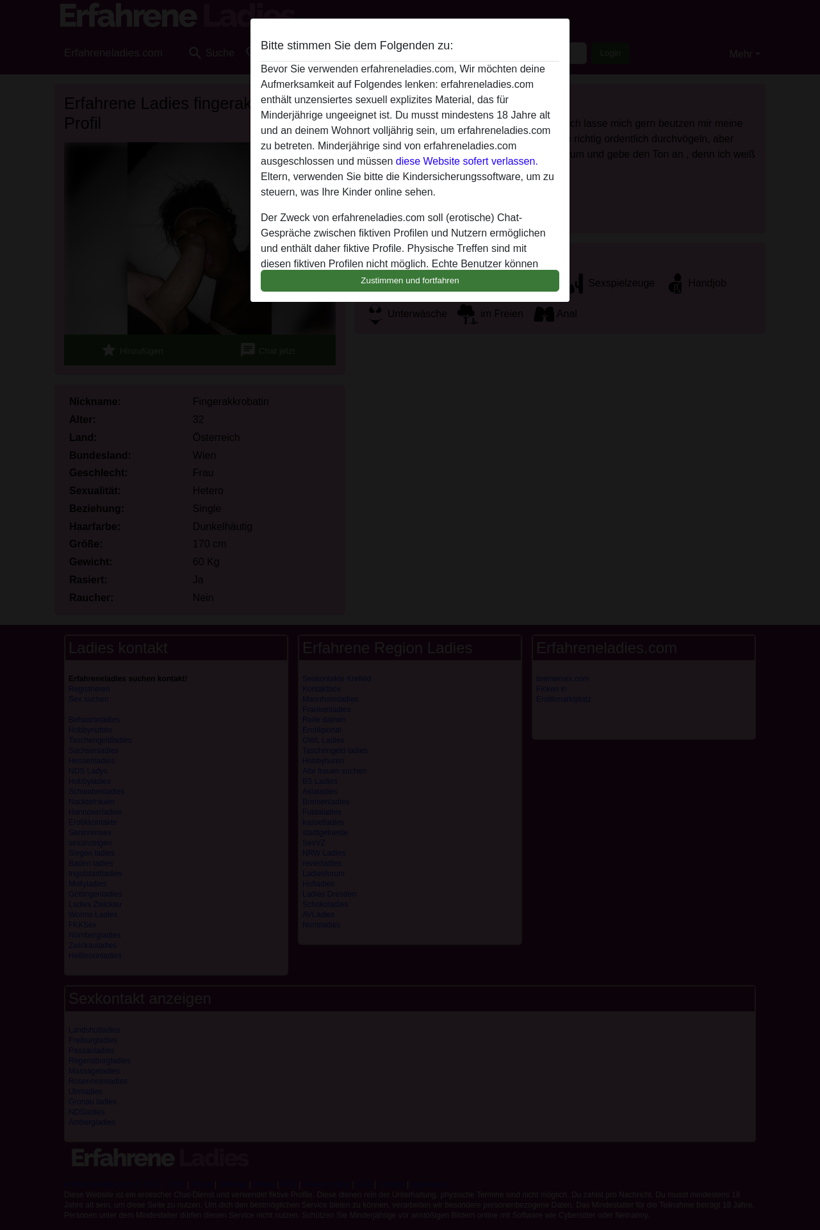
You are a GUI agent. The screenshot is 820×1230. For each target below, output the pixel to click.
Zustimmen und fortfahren (410, 280)
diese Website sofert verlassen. (467, 161)
